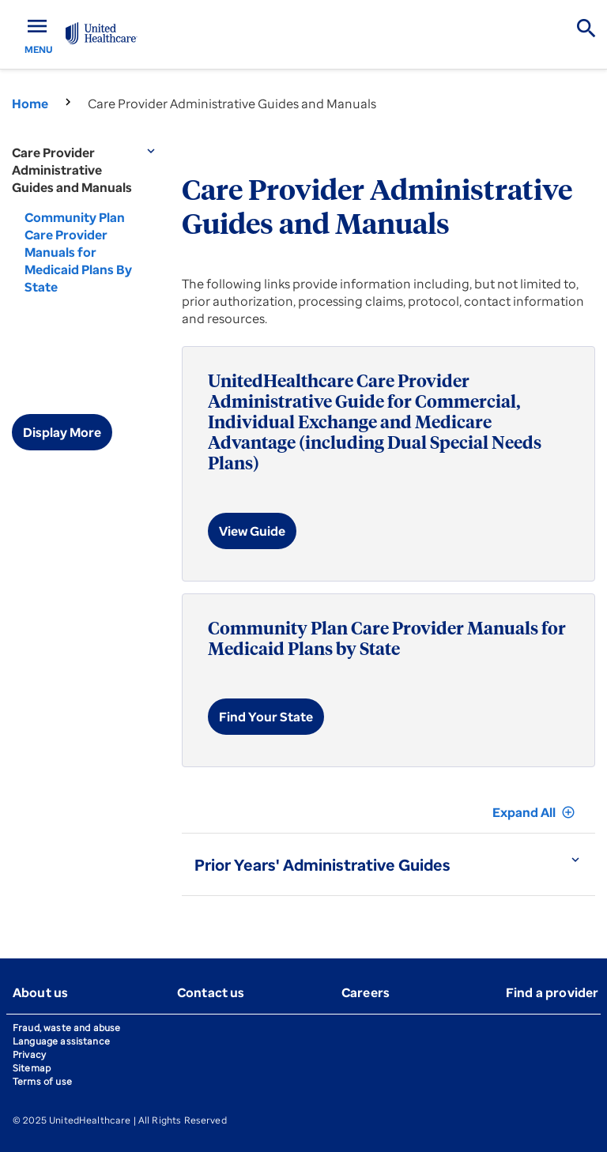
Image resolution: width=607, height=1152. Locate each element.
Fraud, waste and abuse (66, 1027)
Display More (62, 432)
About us (40, 992)
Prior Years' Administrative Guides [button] (322, 864)
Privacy (29, 1054)
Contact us (211, 992)
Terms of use (42, 1081)
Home (30, 103)
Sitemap (32, 1068)
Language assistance (61, 1041)
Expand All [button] (533, 812)
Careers (365, 992)
